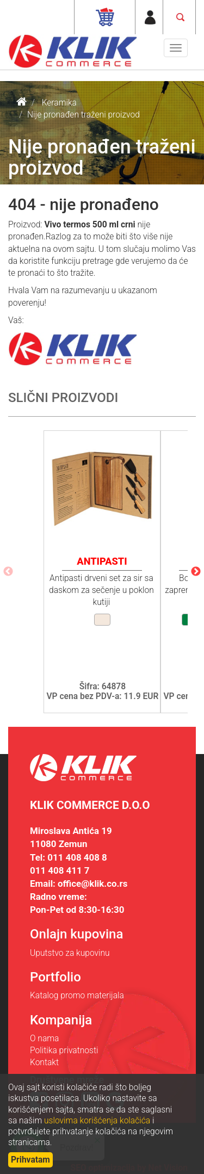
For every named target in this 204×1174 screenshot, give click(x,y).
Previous (8, 571)
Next (195, 571)
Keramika (59, 103)
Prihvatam (30, 1160)
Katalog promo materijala (77, 995)
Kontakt (44, 1062)
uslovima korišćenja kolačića (97, 1121)
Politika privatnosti (64, 1050)
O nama (44, 1038)
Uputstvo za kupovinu (70, 953)
